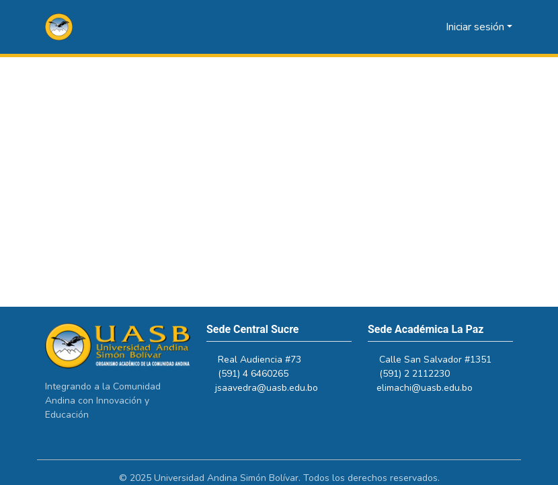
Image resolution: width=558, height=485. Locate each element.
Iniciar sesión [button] (476, 27)
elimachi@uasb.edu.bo (431, 387)
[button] (59, 26)
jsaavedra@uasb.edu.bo (272, 387)
